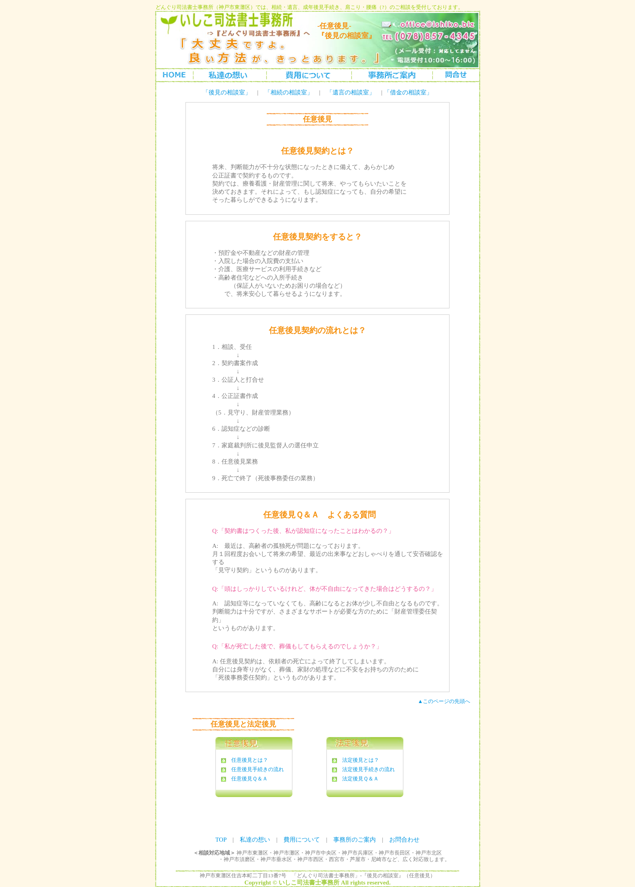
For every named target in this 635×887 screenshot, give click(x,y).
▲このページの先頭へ (444, 701)
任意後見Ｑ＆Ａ (249, 779)
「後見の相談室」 (226, 92)
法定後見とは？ (360, 760)
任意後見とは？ (249, 760)
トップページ (174, 74)
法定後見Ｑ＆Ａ (360, 779)
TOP (221, 839)
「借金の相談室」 (408, 92)
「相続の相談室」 (288, 92)
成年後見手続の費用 (309, 74)
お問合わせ (456, 74)
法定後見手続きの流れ (368, 769)
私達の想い (229, 74)
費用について (301, 839)
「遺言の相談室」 (350, 92)
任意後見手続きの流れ (257, 769)
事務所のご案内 (392, 74)
